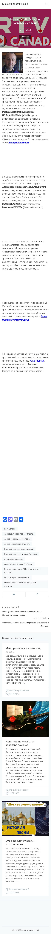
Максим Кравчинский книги (16, 578)
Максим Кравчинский (15, 3)
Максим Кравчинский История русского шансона (22, 571)
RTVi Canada (9, 529)
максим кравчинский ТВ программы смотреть (20, 584)
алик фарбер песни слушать (17, 544)
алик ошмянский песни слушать (18, 534)
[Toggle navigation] (47, 4)
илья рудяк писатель (13, 559)
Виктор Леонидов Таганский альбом (20, 554)
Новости (25, 37)
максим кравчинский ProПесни (18, 564)
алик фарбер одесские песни (17, 539)
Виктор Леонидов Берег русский (18, 549)
